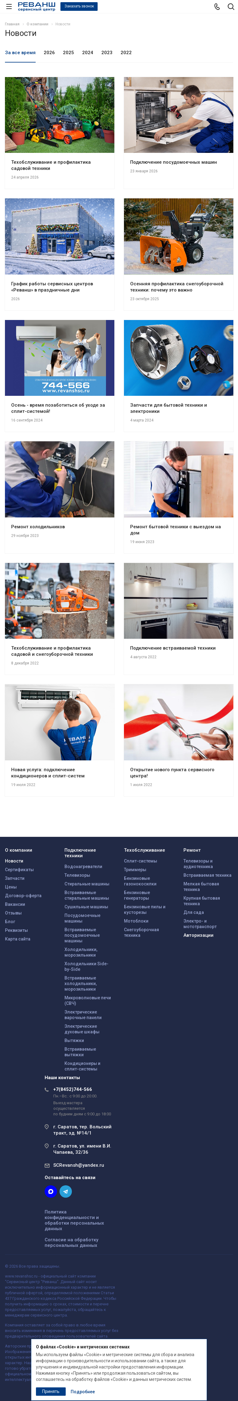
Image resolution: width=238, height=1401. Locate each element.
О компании (18, 850)
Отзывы (13, 912)
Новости (14, 860)
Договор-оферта (23, 895)
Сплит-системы (140, 860)
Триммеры (135, 869)
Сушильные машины (86, 906)
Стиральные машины (86, 883)
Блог (10, 921)
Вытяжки (74, 1040)
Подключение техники (80, 852)
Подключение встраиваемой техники (173, 648)
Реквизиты (16, 930)
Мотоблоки (136, 921)
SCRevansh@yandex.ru (78, 1165)
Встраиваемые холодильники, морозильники (80, 983)
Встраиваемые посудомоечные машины (82, 935)
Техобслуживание (144, 850)
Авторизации (198, 935)
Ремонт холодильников (38, 527)
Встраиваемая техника (207, 875)
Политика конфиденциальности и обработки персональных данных (74, 1220)
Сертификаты (19, 869)
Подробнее (83, 1391)
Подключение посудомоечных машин (173, 162)
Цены (11, 886)
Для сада (193, 912)
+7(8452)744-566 (72, 1089)
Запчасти (14, 878)
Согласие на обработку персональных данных (71, 1242)
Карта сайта (17, 938)
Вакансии (15, 904)
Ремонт (192, 850)
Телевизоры (77, 875)
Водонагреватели (83, 866)
